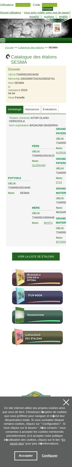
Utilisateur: (7, 4)
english (63, 16)
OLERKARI (39, 165)
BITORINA (62, 241)
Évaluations (50, 109)
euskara (49, 16)
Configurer (50, 455)
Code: (37, 4)
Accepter (26, 455)
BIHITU (48, 222)
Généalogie (15, 109)
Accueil (9, 47)
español (34, 16)
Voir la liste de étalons (36, 256)
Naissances (32, 109)
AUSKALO (62, 152)
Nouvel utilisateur (10, 12)
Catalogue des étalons (31, 47)
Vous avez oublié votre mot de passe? (47, 12)
